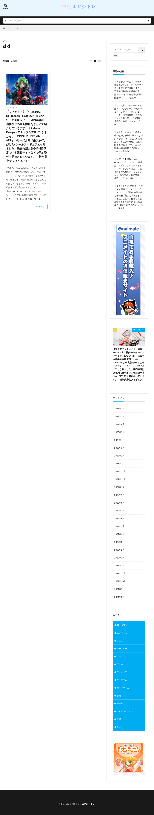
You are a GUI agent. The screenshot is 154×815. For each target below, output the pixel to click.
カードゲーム (123, 648)
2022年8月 (119, 502)
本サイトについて (125, 711)
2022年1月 (119, 557)
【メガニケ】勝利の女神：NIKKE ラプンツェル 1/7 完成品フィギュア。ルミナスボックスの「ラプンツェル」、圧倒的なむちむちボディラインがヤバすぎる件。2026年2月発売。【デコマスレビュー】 (128, 168)
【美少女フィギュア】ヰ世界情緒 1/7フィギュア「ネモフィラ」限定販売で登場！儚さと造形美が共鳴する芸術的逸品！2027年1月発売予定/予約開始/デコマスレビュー (128, 89)
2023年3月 (119, 448)
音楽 (119, 719)
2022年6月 (119, 518)
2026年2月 (119, 408)
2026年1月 (119, 416)
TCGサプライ (123, 625)
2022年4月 (119, 534)
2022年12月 (120, 471)
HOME (8, 28)
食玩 (119, 727)
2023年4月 (119, 440)
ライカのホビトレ (86, 804)
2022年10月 (120, 487)
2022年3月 (119, 542)
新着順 (6, 61)
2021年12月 (120, 565)
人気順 (14, 61)
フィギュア (139, 330)
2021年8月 (119, 597)
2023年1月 (119, 463)
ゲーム (120, 664)
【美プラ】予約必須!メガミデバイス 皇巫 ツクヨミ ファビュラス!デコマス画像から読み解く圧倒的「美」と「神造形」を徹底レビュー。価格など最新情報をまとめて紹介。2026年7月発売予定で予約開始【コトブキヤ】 (128, 197)
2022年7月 (119, 510)
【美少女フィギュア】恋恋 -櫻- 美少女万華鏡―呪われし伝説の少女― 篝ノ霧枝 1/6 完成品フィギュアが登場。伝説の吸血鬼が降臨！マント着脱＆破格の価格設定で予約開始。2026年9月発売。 (128, 142)
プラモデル (122, 680)
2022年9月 (119, 495)
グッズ (120, 656)
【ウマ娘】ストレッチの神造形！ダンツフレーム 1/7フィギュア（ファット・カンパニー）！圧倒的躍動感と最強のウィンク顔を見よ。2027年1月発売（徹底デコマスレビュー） (128, 115)
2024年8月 (119, 424)
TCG (115, 56)
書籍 (119, 695)
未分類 (120, 703)
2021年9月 (119, 589)
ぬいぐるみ (122, 633)
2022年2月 (119, 550)
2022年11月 (120, 479)
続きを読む (39, 206)
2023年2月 (119, 455)
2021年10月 (120, 581)
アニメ (120, 640)
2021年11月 (120, 573)
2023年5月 (119, 432)
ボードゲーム (123, 687)
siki (17, 28)
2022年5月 (119, 526)
